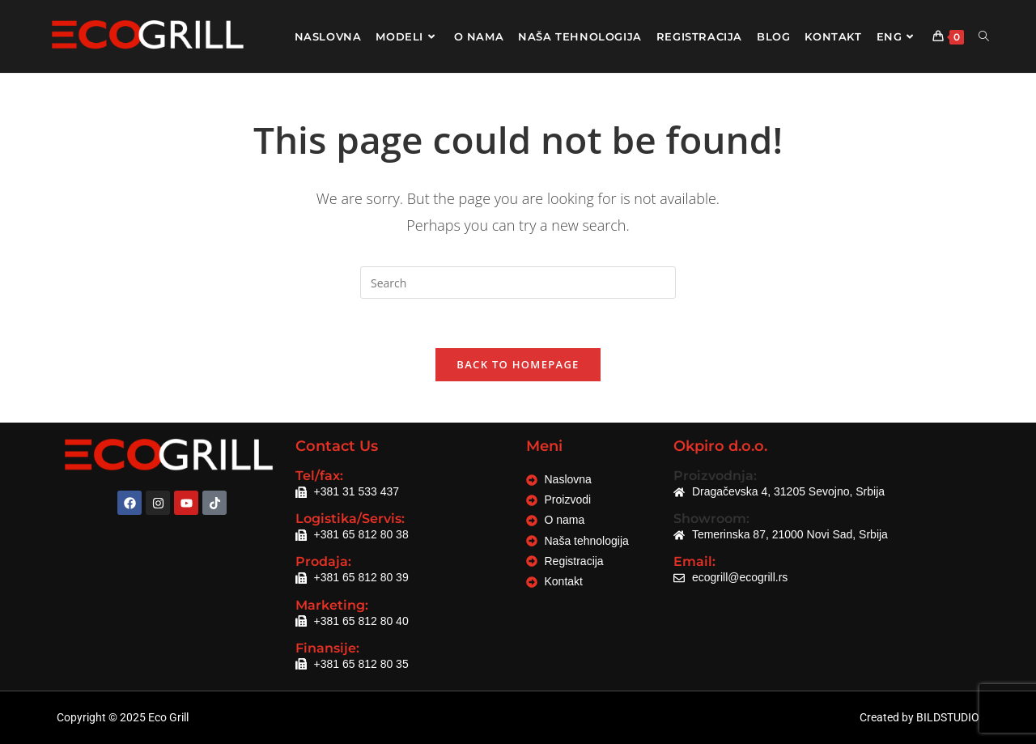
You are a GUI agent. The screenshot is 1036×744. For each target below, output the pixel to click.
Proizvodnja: (715, 475)
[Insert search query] (518, 282)
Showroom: (711, 518)
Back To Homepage (517, 364)
